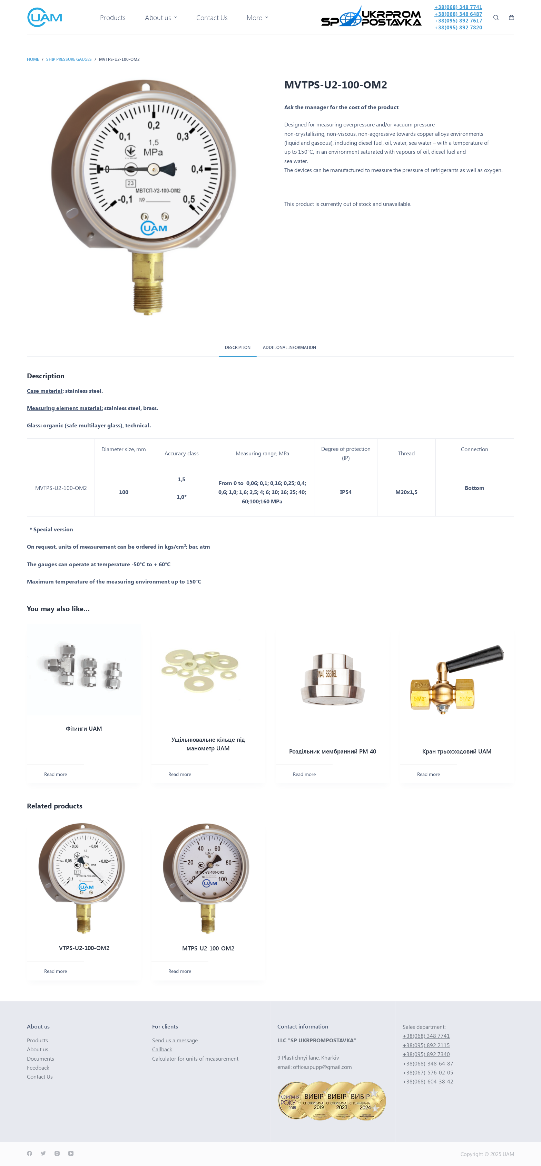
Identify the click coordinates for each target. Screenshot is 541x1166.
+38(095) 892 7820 (458, 27)
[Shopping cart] (511, 17)
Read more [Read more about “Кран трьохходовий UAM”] (428, 774)
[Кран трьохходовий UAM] (457, 681)
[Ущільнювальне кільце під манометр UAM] (208, 675)
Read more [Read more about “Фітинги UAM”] (55, 774)
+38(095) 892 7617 (458, 20)
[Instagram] (57, 1153)
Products (37, 1040)
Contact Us (40, 1076)
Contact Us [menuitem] (212, 17)
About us (37, 1049)
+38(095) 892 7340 (426, 1054)
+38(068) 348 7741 (458, 6)
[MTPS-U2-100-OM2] (208, 878)
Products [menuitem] (113, 17)
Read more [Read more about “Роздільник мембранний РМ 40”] (304, 774)
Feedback (38, 1067)
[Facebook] (29, 1153)
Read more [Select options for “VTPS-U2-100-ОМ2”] (55, 971)
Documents (40, 1058)
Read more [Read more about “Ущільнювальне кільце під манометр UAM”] (179, 774)
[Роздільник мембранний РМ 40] (333, 681)
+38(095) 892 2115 (426, 1045)
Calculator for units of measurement (195, 1058)
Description (237, 347)
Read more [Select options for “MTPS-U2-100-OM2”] (179, 971)
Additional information (289, 347)
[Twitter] (43, 1153)
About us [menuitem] (162, 17)
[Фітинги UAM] (84, 669)
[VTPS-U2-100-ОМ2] (84, 878)
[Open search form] (496, 17)
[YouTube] (70, 1153)
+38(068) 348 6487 (458, 13)
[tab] (238, 348)
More (258, 17)
